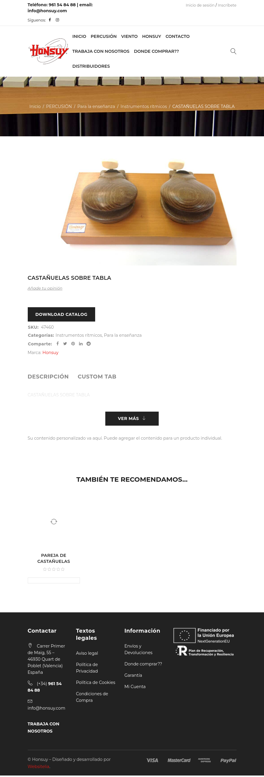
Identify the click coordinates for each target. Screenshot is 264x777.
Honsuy (151, 36)
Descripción (48, 377)
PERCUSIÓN (104, 36)
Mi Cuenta (135, 688)
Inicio (79, 36)
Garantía (133, 676)
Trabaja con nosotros (100, 51)
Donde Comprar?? (156, 51)
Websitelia (39, 768)
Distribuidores (91, 66)
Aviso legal (87, 654)
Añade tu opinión (45, 288)
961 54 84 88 (62, 4)
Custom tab (97, 377)
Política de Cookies (95, 684)
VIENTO (129, 36)
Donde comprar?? (143, 665)
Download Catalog (61, 314)
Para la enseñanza (96, 106)
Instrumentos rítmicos (144, 106)
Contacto (178, 36)
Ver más (128, 419)
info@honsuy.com (47, 10)
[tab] (48, 377)
